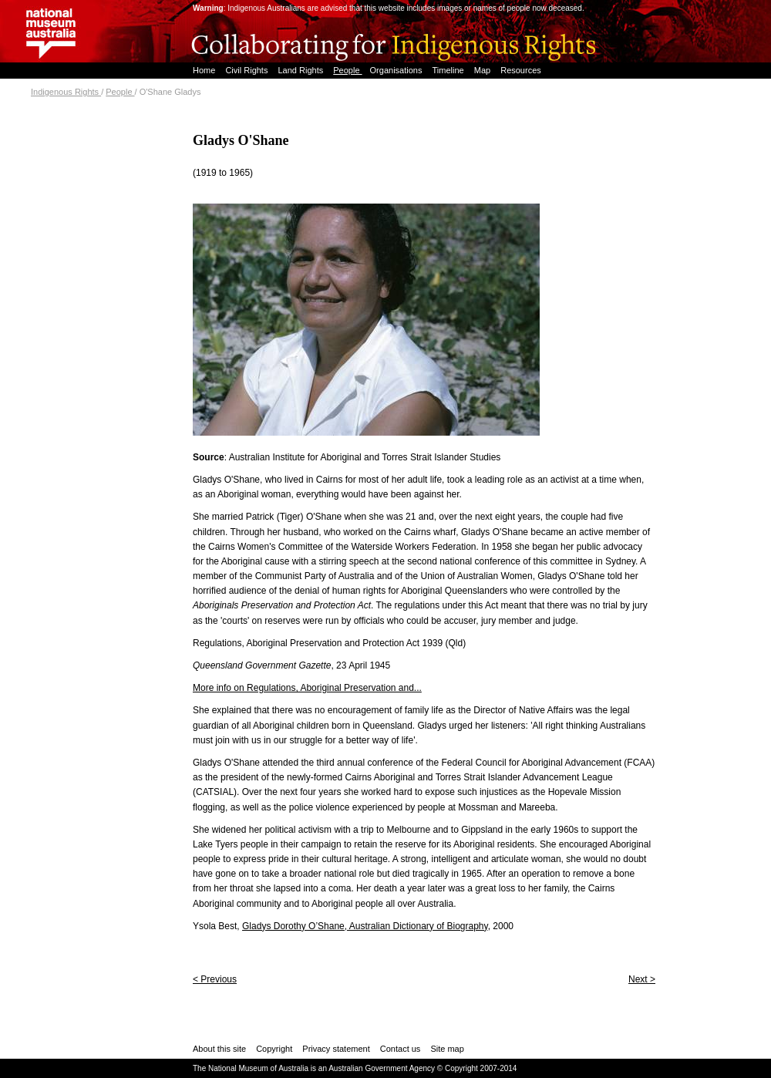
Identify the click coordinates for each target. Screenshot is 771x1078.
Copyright (274, 1048)
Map (483, 70)
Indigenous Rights (66, 91)
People (347, 70)
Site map (446, 1048)
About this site (219, 1048)
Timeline (449, 70)
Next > (641, 979)
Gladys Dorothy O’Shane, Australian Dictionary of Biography (365, 926)
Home (205, 70)
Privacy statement (335, 1048)
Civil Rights (247, 70)
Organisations (397, 70)
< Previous (215, 979)
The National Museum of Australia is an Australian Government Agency (314, 1068)
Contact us (400, 1048)
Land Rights (301, 70)
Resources (520, 70)
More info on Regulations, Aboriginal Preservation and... (307, 687)
